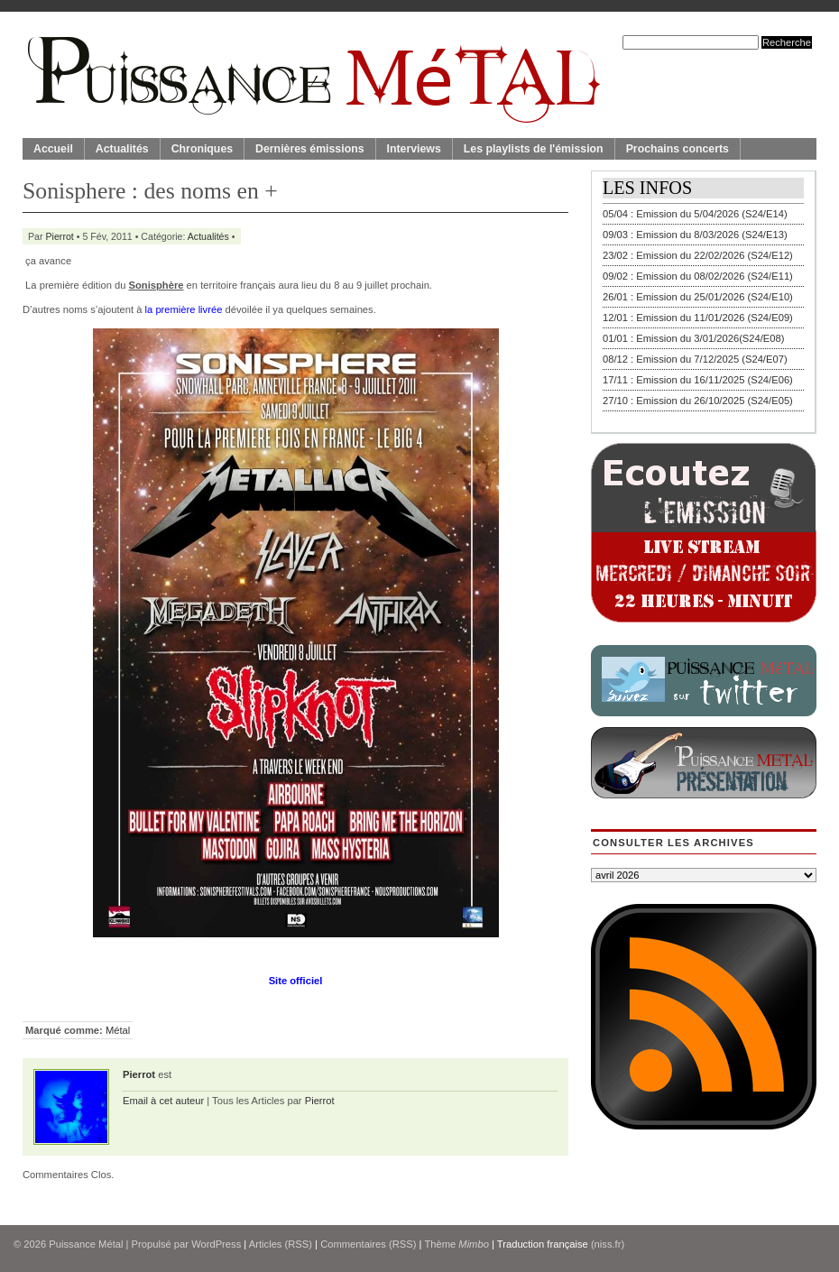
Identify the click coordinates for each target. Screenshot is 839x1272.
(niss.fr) (607, 1244)
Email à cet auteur (163, 1100)
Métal (118, 1030)
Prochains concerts (677, 149)
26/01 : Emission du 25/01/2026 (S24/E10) (698, 296)
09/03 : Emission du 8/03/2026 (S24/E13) (695, 234)
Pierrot (60, 236)
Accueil (53, 149)
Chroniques (202, 149)
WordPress (216, 1244)
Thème (456, 1244)
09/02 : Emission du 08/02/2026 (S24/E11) (698, 276)
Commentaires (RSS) (368, 1244)
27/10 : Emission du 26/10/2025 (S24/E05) (698, 400)
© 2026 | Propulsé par (102, 1244)
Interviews (414, 149)
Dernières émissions (309, 149)
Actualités (122, 149)
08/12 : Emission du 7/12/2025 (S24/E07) (695, 359)
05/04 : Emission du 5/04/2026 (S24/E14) (695, 213)
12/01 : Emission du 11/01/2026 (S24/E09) (698, 317)
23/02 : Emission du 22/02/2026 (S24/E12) (698, 255)
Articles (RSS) (280, 1244)
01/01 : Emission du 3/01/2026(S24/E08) (694, 338)
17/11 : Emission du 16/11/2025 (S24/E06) (698, 379)
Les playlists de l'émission (534, 149)
